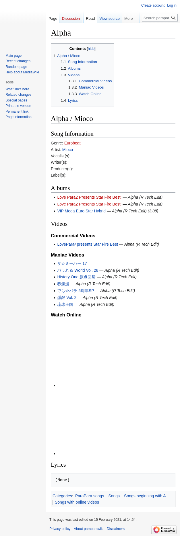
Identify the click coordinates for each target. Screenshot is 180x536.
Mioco (67, 149)
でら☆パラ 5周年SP (75, 290)
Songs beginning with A (145, 496)
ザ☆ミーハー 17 (72, 263)
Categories (62, 496)
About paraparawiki (88, 529)
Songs (114, 496)
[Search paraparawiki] (160, 18)
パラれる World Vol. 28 (77, 270)
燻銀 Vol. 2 (66, 297)
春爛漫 (63, 283)
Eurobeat (72, 143)
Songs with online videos (77, 502)
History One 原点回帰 (76, 277)
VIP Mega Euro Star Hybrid (81, 211)
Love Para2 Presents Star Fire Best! (89, 197)
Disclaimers (116, 529)
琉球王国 (65, 304)
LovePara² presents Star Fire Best (87, 244)
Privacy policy (59, 529)
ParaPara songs (89, 496)
